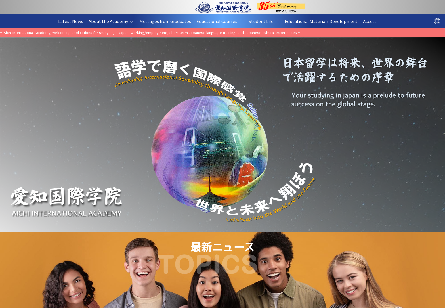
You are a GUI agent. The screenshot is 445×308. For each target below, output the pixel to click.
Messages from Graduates (167, 21)
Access (372, 21)
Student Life (266, 21)
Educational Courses (222, 21)
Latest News (72, 21)
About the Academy (113, 21)
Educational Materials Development (323, 21)
